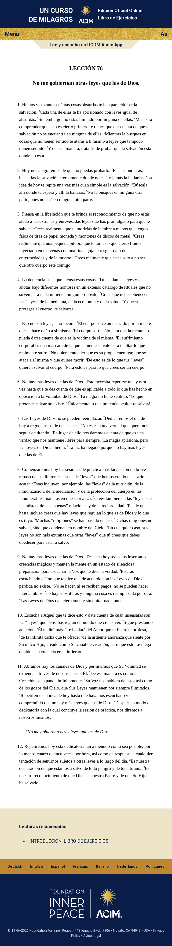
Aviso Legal (92, 936)
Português (155, 866)
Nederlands (127, 866)
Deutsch (14, 866)
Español (58, 866)
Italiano (102, 866)
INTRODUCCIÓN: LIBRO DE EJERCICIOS (68, 841)
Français (80, 866)
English (36, 866)
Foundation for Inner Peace (50, 931)
